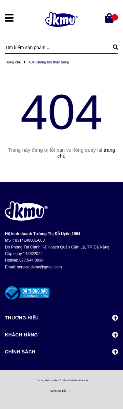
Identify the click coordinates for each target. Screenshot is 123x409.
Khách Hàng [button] (61, 335)
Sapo (70, 390)
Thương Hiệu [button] (61, 318)
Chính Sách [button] (61, 352)
